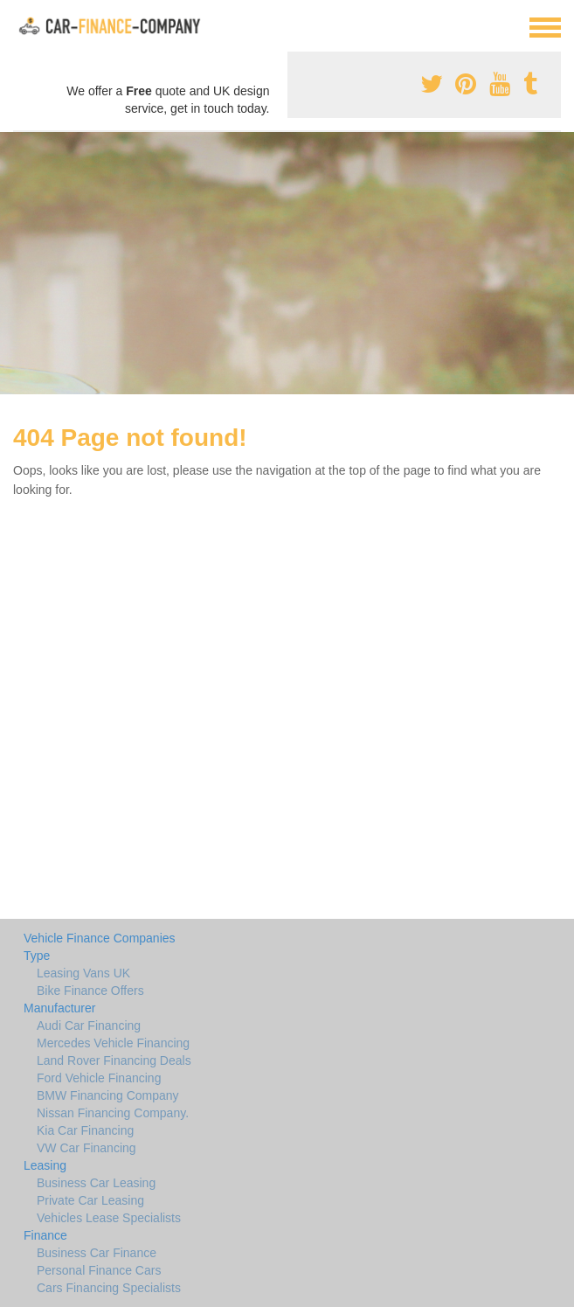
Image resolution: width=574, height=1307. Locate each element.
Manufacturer (59, 1008)
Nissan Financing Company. (113, 1113)
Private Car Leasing (90, 1200)
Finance (45, 1235)
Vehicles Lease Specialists (109, 1218)
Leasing (45, 1165)
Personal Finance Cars (99, 1270)
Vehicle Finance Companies (100, 938)
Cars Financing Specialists (109, 1288)
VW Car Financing (86, 1148)
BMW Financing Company (108, 1095)
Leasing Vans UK (83, 973)
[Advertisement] (287, 263)
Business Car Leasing (96, 1183)
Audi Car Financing (89, 1025)
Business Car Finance (96, 1253)
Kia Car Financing (85, 1130)
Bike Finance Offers (90, 991)
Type (37, 956)
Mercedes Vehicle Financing (113, 1043)
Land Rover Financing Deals (114, 1060)
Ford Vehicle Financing (99, 1078)
